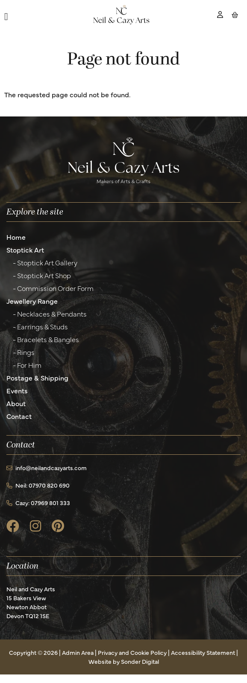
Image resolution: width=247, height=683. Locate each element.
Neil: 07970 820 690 (38, 485)
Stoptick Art (25, 249)
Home (16, 236)
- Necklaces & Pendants (50, 313)
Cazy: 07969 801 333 (38, 502)
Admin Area (78, 652)
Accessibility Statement (203, 652)
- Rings (24, 352)
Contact (19, 416)
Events (17, 390)
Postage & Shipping (37, 377)
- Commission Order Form (53, 288)
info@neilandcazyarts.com (46, 467)
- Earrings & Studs (40, 326)
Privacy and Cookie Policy (132, 652)
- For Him (27, 364)
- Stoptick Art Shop (42, 275)
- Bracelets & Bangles (46, 339)
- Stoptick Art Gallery (45, 262)
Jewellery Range (32, 300)
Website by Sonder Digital (123, 661)
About (16, 403)
